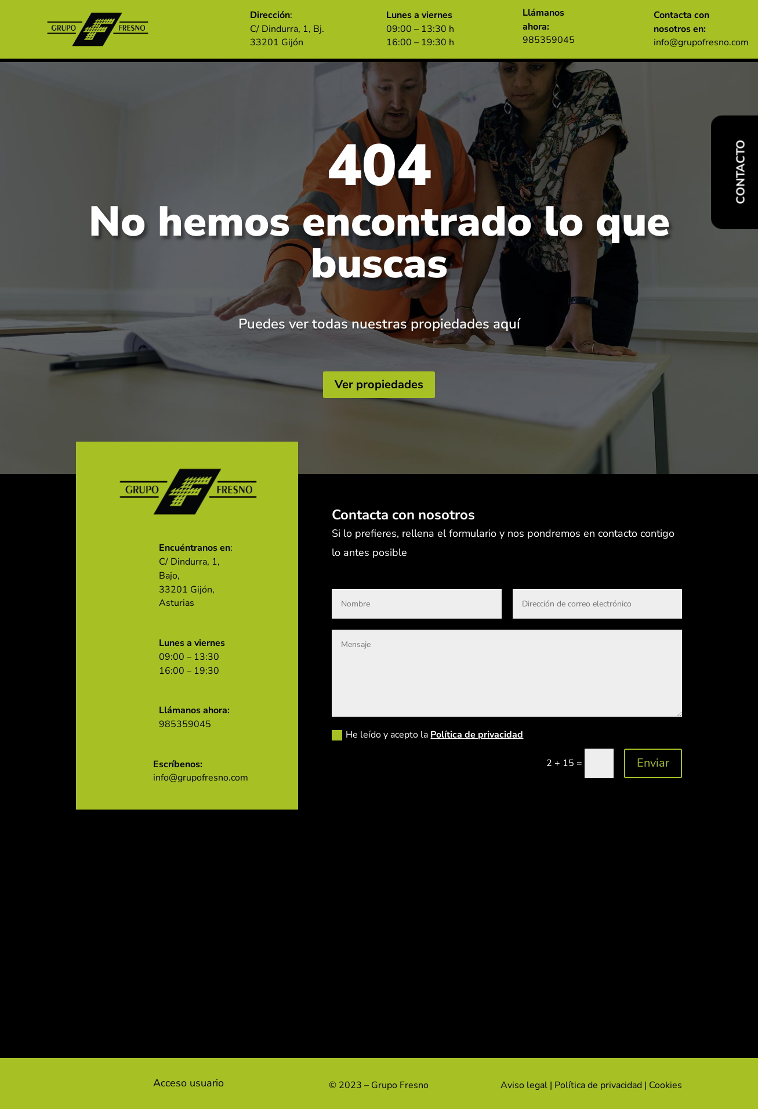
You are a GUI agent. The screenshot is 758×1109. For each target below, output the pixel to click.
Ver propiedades (379, 384)
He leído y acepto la (427, 735)
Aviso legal (524, 1085)
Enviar (653, 763)
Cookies (665, 1085)
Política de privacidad (476, 735)
